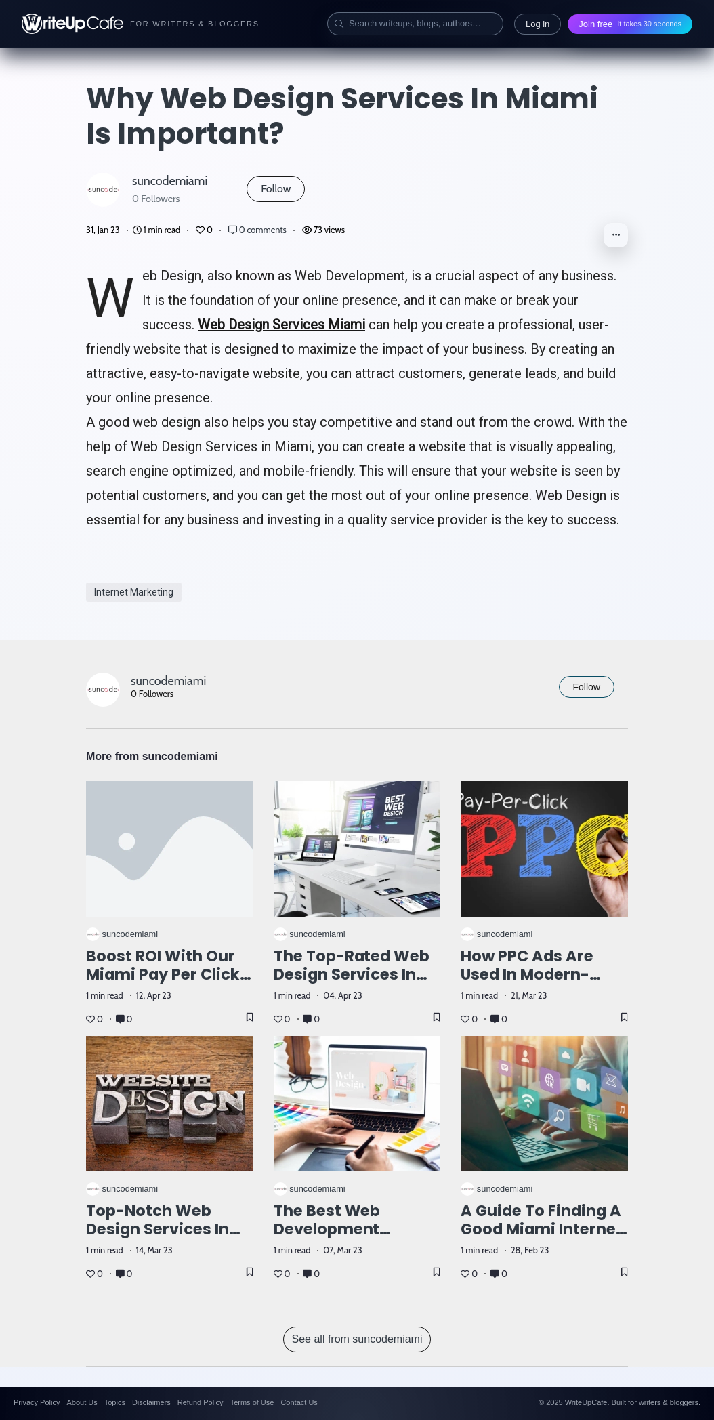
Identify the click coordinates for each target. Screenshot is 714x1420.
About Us (81, 1402)
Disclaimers (151, 1402)
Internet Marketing (133, 592)
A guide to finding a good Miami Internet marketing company (542, 1229)
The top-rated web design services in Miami (352, 974)
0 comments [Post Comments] (258, 230)
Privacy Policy (37, 1402)
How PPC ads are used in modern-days (527, 974)
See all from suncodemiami (357, 1339)
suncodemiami (169, 180)
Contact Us (298, 1402)
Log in (537, 24)
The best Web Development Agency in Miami (339, 1229)
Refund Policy (200, 1402)
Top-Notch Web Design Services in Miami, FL (157, 1229)
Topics (114, 1402)
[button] (616, 235)
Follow (276, 188)
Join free (630, 24)
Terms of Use (252, 1402)
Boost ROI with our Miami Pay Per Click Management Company (163, 983)
